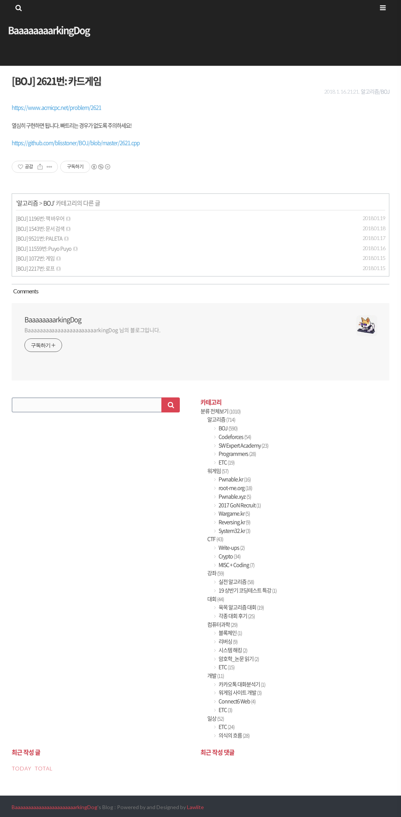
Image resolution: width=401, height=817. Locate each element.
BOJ (48, 202)
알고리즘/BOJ (375, 91)
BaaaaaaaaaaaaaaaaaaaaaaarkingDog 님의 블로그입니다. (92, 330)
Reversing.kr (234, 522)
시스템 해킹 (232, 650)
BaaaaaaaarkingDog (49, 30)
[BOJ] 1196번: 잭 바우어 (40, 218)
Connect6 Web (236, 701)
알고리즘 (27, 202)
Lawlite (195, 807)
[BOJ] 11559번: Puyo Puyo (43, 248)
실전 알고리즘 (236, 582)
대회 (215, 599)
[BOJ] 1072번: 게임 (35, 258)
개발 (215, 676)
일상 (215, 718)
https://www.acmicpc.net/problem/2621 (56, 107)
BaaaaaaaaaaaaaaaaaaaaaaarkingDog (54, 807)
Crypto (229, 556)
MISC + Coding (236, 565)
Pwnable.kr (234, 479)
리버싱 (227, 641)
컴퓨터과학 (222, 624)
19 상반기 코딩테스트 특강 (247, 590)
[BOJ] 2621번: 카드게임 (56, 81)
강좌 (215, 573)
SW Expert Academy (243, 445)
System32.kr (234, 531)
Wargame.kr (234, 513)
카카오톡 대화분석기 (241, 684)
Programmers (237, 454)
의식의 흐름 (233, 735)
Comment (25, 290)
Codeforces (234, 437)
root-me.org (235, 488)
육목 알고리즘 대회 (241, 607)
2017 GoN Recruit (239, 505)
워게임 (217, 471)
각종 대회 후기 (236, 616)
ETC (226, 462)
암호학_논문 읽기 (238, 659)
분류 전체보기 (220, 411)
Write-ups (231, 547)
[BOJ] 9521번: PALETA (39, 238)
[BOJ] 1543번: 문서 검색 (40, 229)
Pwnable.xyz (234, 496)
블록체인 (230, 633)
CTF (215, 539)
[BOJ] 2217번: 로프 (35, 268)
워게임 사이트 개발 (239, 692)
